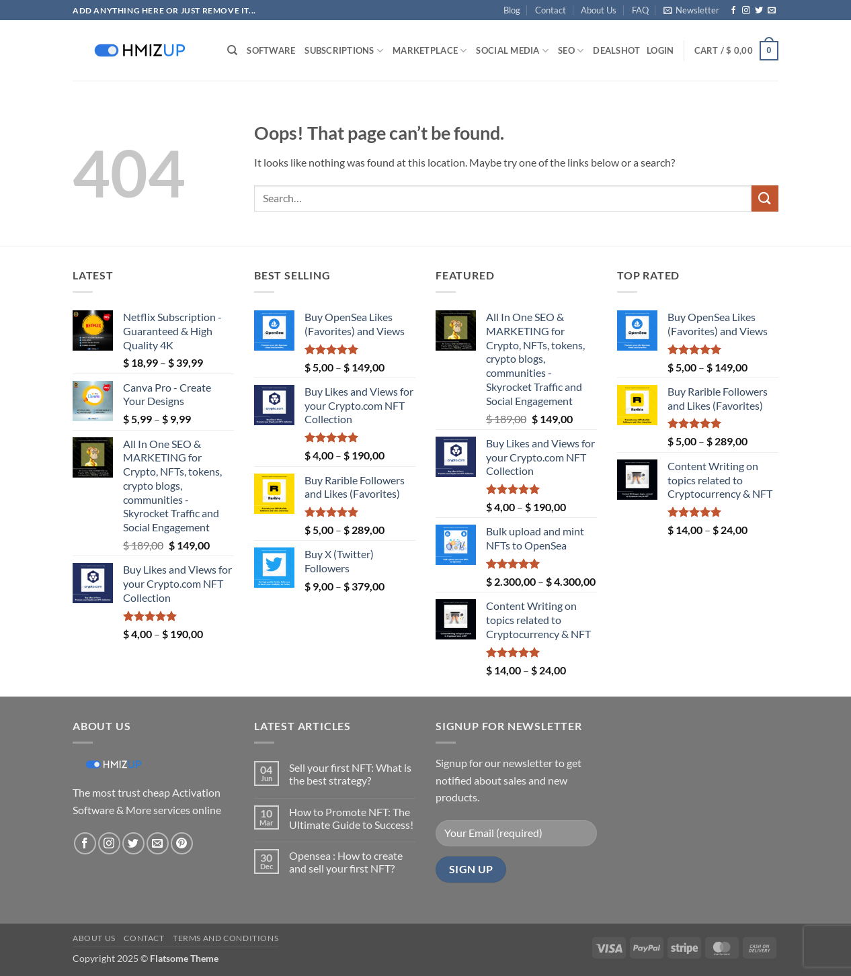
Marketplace (430, 50)
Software (271, 50)
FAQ (640, 10)
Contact (550, 10)
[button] (691, 10)
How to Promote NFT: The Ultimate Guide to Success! (351, 818)
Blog (511, 10)
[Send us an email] (772, 10)
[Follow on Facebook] (733, 10)
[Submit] (765, 198)
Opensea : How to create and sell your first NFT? (346, 862)
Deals (616, 50)
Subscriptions (344, 50)
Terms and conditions (225, 938)
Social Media (512, 50)
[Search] (232, 50)
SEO (570, 50)
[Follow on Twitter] (759, 10)
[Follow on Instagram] (746, 10)
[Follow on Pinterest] (182, 843)
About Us (598, 10)
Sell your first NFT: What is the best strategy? (350, 774)
